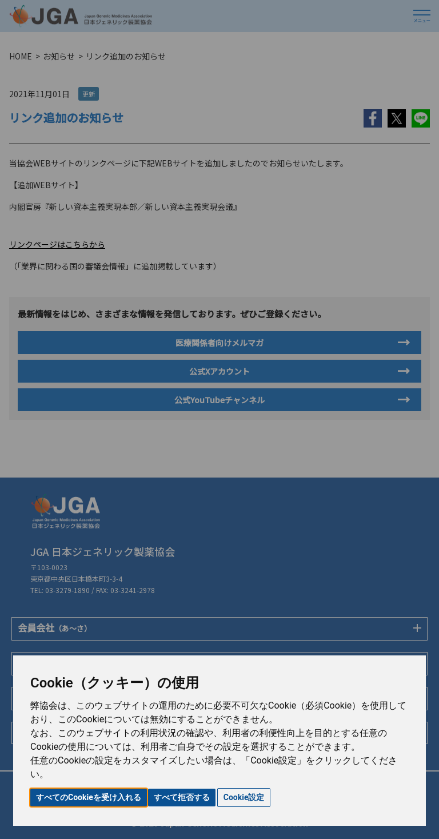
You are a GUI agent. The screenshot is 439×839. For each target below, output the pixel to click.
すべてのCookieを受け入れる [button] (88, 797)
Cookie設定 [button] (244, 797)
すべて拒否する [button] (182, 797)
